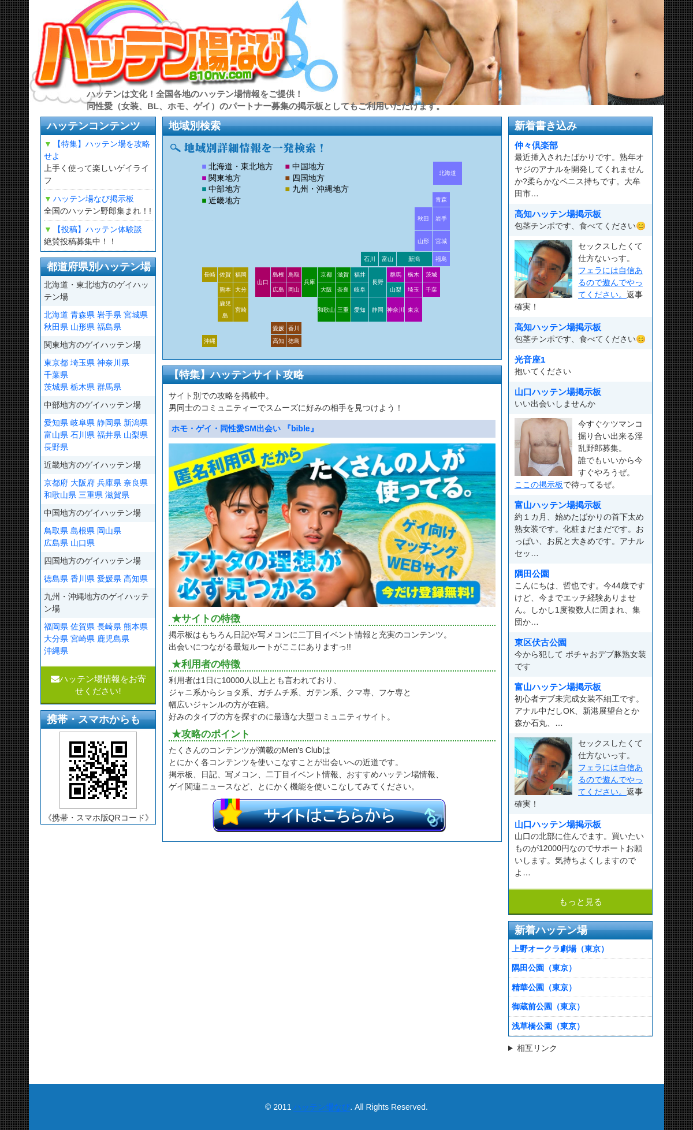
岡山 (294, 289)
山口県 (82, 542)
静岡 (377, 310)
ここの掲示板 (539, 484)
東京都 (56, 362)
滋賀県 (117, 494)
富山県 (56, 434)
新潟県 (136, 422)
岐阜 (360, 289)
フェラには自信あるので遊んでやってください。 (610, 282)
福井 (360, 274)
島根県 (82, 530)
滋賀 (343, 274)
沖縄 (209, 341)
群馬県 (109, 386)
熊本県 (136, 626)
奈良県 (136, 482)
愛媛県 (109, 578)
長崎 (209, 274)
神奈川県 (113, 362)
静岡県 (109, 422)
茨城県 (56, 386)
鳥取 (294, 274)
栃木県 (82, 386)
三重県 (91, 494)
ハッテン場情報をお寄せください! (98, 685)
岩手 (441, 218)
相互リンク (537, 1048)
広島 (278, 289)
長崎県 (109, 626)
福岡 (241, 274)
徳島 (294, 341)
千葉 (431, 289)
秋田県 (56, 326)
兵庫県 (109, 482)
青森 (441, 199)
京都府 (56, 482)
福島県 (109, 326)
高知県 (136, 578)
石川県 (82, 434)
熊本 (225, 289)
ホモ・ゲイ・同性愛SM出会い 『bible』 (245, 428)
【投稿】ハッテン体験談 (97, 229)
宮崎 (241, 310)
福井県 (109, 434)
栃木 (413, 274)
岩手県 (109, 314)
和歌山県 (60, 494)
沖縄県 (56, 650)
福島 (441, 259)
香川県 (82, 578)
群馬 (395, 274)
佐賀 (225, 274)
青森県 (82, 314)
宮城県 (136, 314)
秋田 (423, 218)
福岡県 (56, 626)
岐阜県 (82, 422)
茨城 (431, 274)
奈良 (343, 289)
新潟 (414, 259)
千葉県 (56, 374)
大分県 (56, 638)
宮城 (441, 241)
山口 (263, 282)
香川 (294, 328)
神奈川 (395, 310)
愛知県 (56, 422)
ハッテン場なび (321, 1107)
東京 (413, 310)
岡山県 (109, 530)
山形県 (82, 326)
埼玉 (413, 289)
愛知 (360, 310)
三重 (343, 310)
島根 (278, 274)
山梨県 (136, 434)
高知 (278, 341)
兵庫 (309, 282)
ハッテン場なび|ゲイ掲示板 (185, 52)
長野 (377, 282)
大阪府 (82, 482)
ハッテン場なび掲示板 (93, 198)
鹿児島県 (113, 638)
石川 (369, 259)
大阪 (326, 289)
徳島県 (56, 578)
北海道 (447, 173)
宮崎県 (82, 638)
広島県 (56, 542)
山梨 (395, 289)
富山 (387, 259)
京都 (326, 274)
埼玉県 (82, 362)
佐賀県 (82, 626)
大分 (241, 289)
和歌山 (326, 310)
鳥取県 (56, 530)
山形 (423, 241)
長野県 (56, 447)
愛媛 (278, 328)
